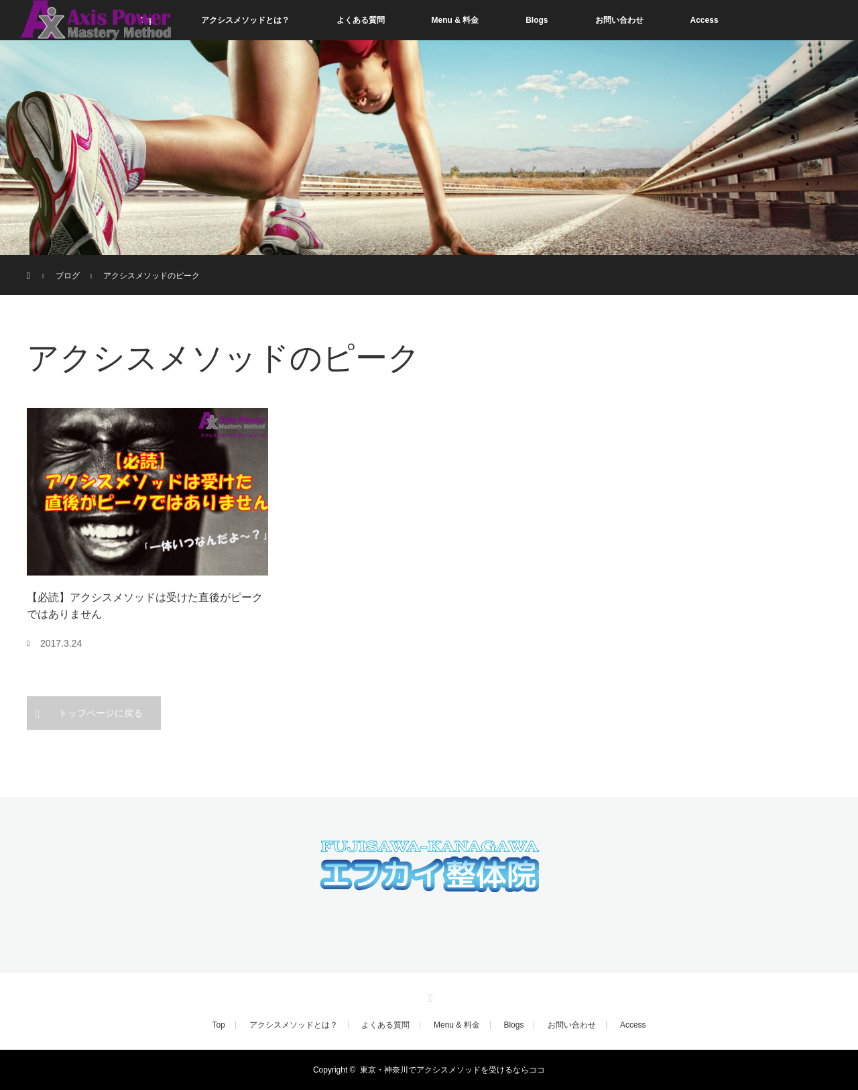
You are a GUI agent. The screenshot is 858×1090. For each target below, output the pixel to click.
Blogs (537, 20)
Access (704, 20)
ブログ (68, 275)
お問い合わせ (619, 20)
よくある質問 (360, 20)
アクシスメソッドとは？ (245, 20)
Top (218, 1025)
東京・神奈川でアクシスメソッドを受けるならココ (452, 1070)
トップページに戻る (100, 713)
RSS (429, 996)
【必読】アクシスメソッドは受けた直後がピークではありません (145, 606)
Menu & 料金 (455, 20)
